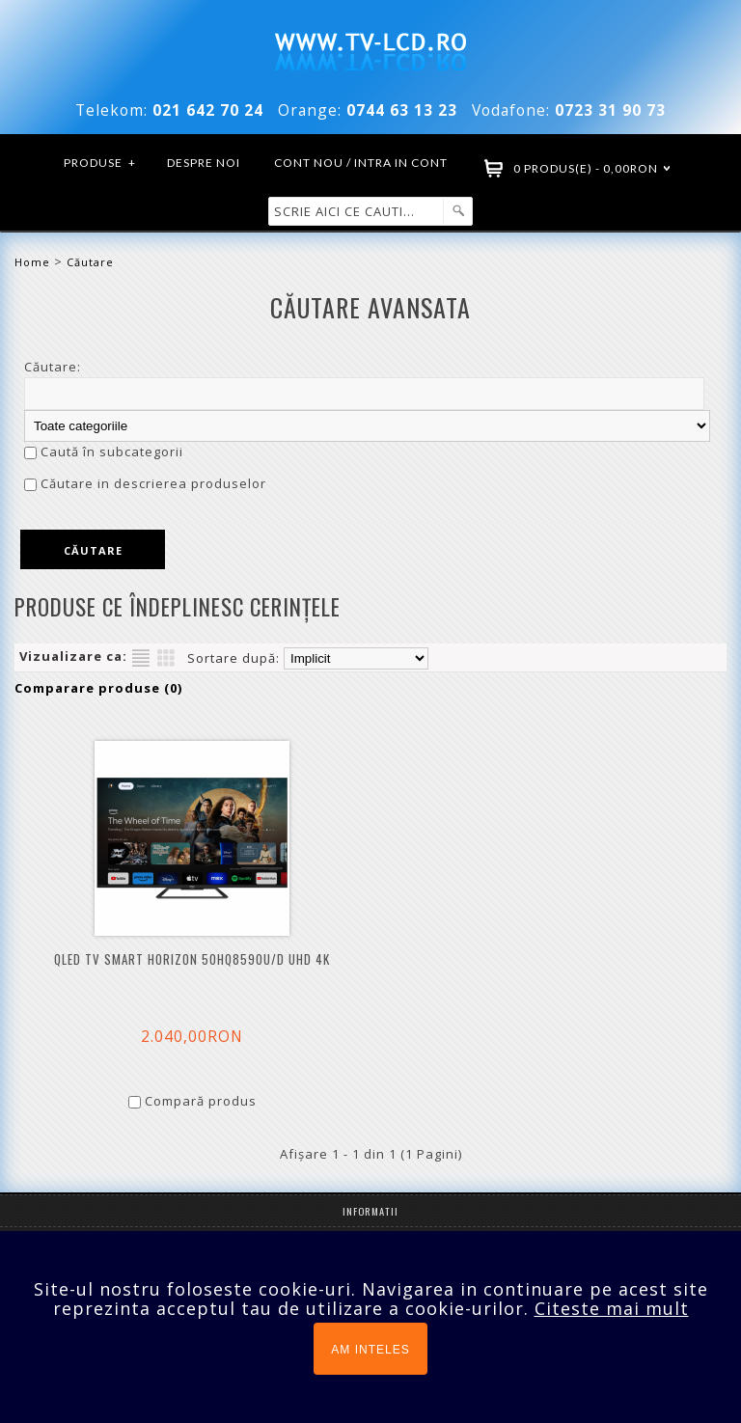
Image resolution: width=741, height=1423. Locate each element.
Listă (141, 658)
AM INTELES (370, 1349)
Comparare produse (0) (98, 688)
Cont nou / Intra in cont (361, 162)
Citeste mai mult (612, 1308)
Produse (100, 163)
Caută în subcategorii (112, 451)
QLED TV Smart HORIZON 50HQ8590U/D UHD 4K (192, 959)
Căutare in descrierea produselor (153, 483)
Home (32, 262)
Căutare (90, 262)
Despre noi (203, 162)
